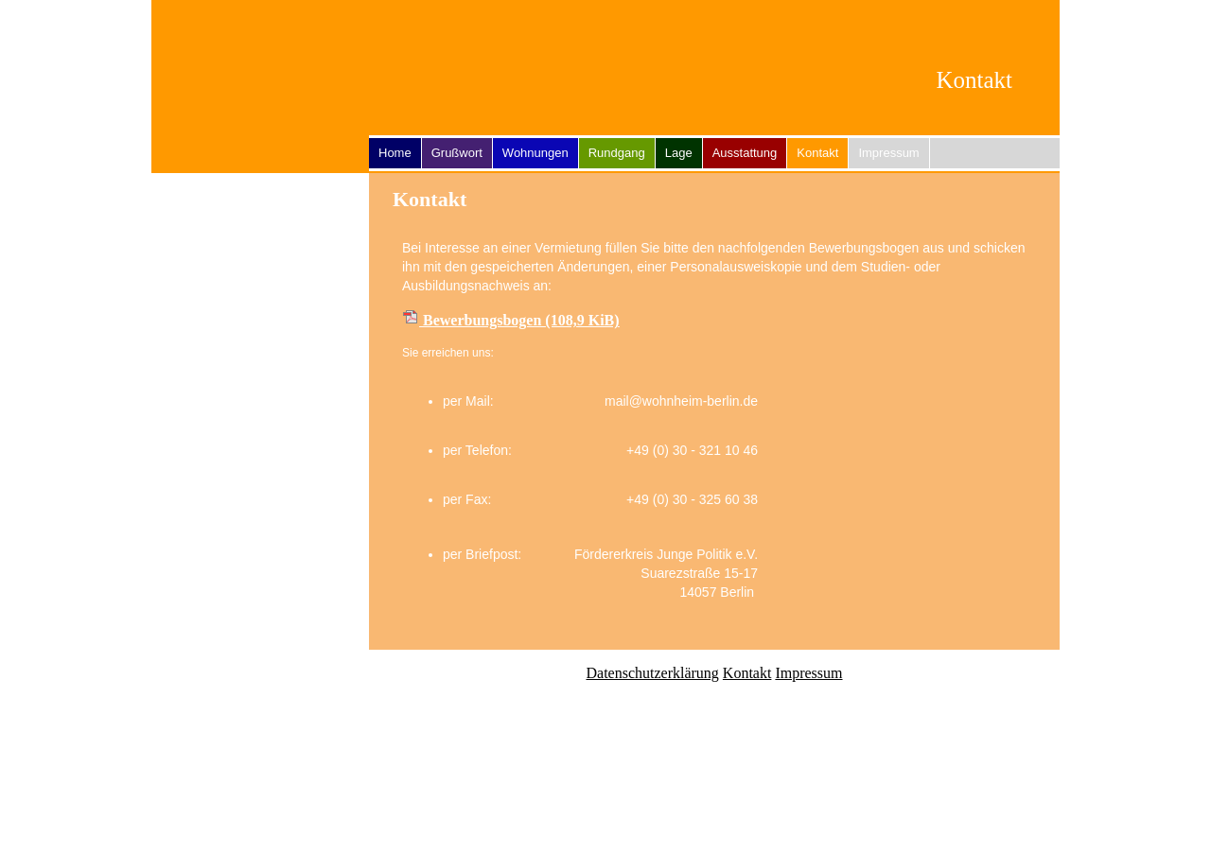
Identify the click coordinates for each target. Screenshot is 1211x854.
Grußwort (457, 153)
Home (395, 153)
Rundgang (616, 153)
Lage (679, 153)
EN (1021, 20)
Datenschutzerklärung (652, 673)
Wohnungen (535, 153)
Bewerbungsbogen (521, 320)
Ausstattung (745, 153)
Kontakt (747, 673)
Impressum (888, 153)
